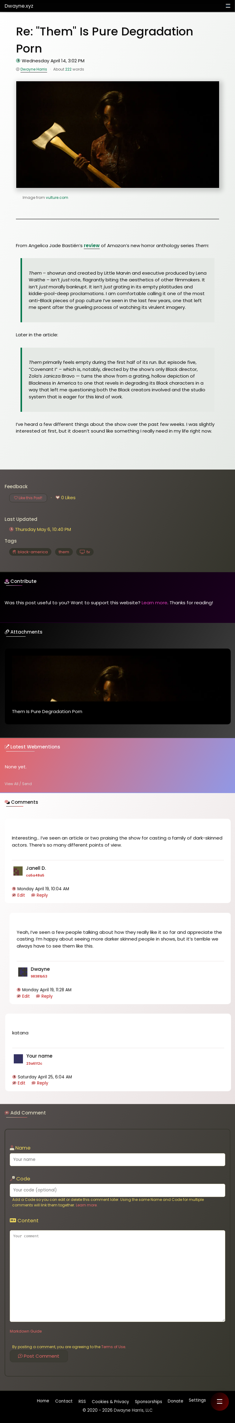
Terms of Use (113, 1346)
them (64, 551)
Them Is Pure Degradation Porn (47, 712)
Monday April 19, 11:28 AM (46, 989)
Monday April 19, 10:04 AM (43, 890)
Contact (64, 1401)
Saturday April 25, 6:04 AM (44, 1075)
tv (85, 551)
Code (20, 1178)
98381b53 (38, 975)
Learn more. (87, 1205)
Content (24, 1220)
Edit (21, 896)
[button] (220, 1401)
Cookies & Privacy (110, 1400)
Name (20, 1147)
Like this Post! (28, 497)
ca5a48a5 (35, 876)
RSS (81, 1400)
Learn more (154, 602)
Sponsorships (148, 1400)
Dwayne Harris (34, 69)
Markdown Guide (26, 1331)
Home (43, 1402)
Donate (175, 1400)
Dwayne (19, 5)
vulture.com (57, 197)
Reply (42, 896)
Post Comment (38, 1356)
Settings (197, 1400)
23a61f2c (34, 1061)
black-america (30, 551)
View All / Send (18, 783)
